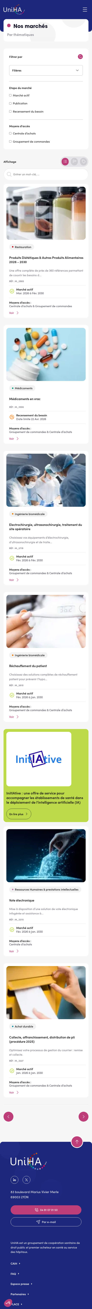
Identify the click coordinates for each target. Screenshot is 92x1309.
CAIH (14, 1263)
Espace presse (20, 1284)
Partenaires (18, 1294)
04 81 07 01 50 (46, 1210)
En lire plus (16, 814)
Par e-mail (46, 1222)
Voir (14, 313)
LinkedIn (14, 1180)
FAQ (13, 1274)
